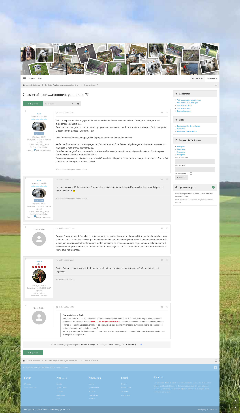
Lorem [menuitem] (59, 384)
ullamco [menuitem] (92, 399)
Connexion (181, 152)
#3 (167, 228)
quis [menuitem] (58, 399)
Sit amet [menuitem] (59, 391)
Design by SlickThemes (207, 409)
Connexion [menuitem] (212, 78)
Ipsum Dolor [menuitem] (61, 387)
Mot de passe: (180, 165)
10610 (43, 285)
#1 (167, 112)
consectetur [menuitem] (61, 395)
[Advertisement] (120, 21)
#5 (167, 307)
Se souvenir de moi (183, 173)
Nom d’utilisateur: (182, 157)
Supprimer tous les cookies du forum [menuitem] (39, 367)
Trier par (112, 344)
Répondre (33, 104)
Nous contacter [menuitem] (62, 367)
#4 (167, 260)
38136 (43, 137)
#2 (167, 179)
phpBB (38, 409)
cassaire (39, 261)
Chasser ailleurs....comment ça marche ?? (56, 94)
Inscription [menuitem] (197, 78)
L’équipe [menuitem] (27, 384)
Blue (39, 114)
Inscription (181, 155)
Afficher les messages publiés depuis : (74, 344)
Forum (32, 78)
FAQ (39, 78)
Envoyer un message (42, 150)
